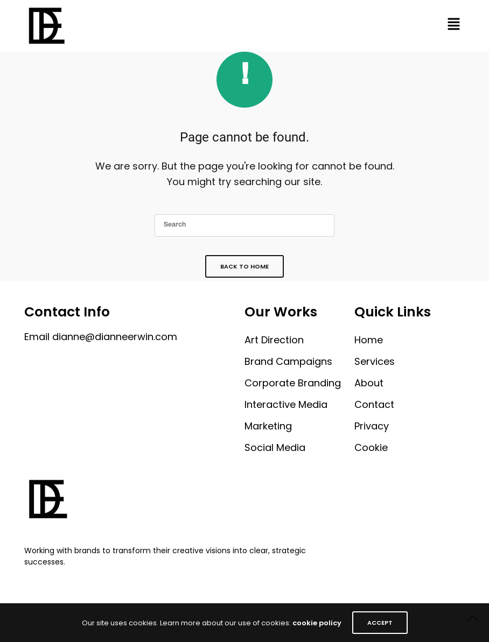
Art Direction (274, 340)
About (368, 383)
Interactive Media (285, 404)
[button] (453, 26)
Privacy (371, 426)
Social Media (274, 447)
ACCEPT (380, 622)
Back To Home (244, 266)
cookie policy (316, 623)
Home (368, 340)
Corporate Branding (292, 383)
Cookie (371, 447)
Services (374, 361)
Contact (374, 404)
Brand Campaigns (288, 361)
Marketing (268, 426)
